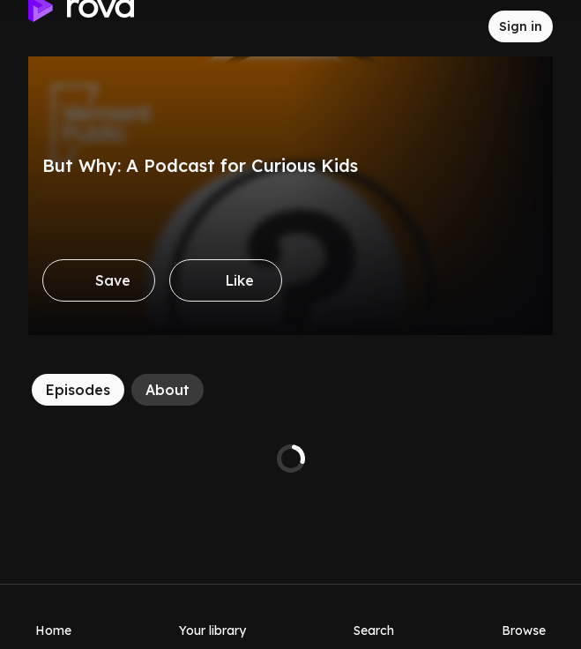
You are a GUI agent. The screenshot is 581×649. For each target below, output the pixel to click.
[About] (167, 390)
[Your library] (212, 616)
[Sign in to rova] (520, 26)
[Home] (53, 616)
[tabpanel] (290, 458)
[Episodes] (78, 390)
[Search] (374, 616)
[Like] (225, 280)
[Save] (98, 280)
